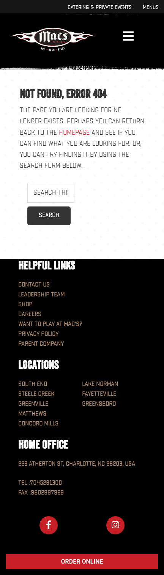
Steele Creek (36, 394)
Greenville (33, 404)
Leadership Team (41, 294)
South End (32, 384)
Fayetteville (99, 394)
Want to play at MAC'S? (50, 324)
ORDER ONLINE (82, 561)
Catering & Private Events (99, 7)
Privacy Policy (38, 334)
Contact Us (34, 284)
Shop (25, 304)
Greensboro (99, 404)
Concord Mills (38, 423)
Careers (29, 314)
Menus (150, 7)
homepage (74, 133)
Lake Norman (100, 384)
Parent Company (41, 344)
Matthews (32, 413)
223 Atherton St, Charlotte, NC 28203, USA (76, 464)
